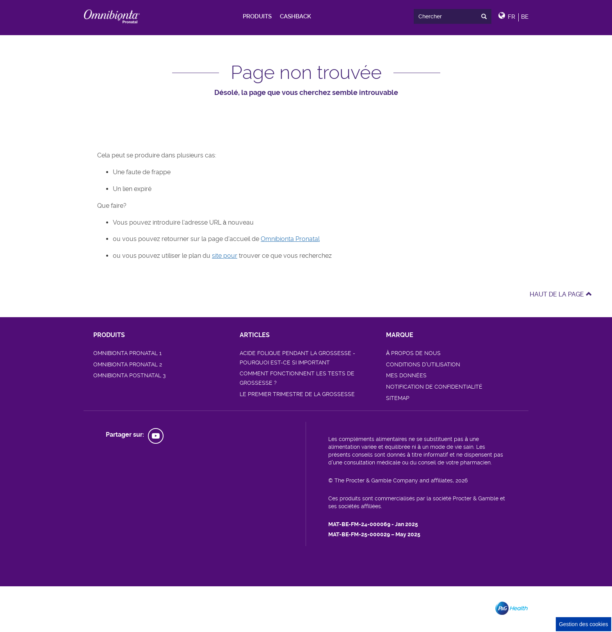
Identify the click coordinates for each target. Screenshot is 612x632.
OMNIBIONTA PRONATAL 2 (127, 364)
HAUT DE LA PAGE (561, 294)
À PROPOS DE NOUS (413, 353)
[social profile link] (156, 436)
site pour (224, 255)
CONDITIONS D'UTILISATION (423, 364)
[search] (452, 16)
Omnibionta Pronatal (290, 239)
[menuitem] (257, 16)
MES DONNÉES (406, 375)
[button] (513, 16)
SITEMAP (397, 398)
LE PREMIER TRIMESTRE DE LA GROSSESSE (297, 394)
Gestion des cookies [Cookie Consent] (583, 624)
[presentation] (485, 16)
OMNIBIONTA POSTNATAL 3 (129, 375)
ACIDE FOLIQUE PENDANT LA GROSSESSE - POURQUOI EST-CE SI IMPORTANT (297, 358)
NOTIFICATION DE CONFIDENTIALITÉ (434, 387)
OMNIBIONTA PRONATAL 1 (127, 353)
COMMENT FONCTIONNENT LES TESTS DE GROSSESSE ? (297, 378)
